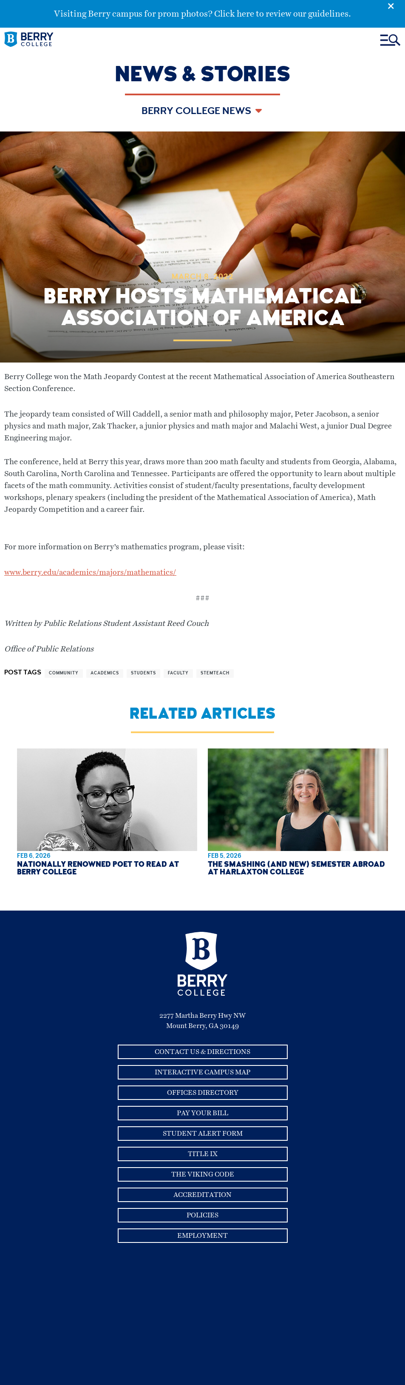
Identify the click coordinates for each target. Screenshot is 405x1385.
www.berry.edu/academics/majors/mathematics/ (90, 573)
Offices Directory (202, 1092)
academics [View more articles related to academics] (105, 673)
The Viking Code (202, 1174)
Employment (202, 1235)
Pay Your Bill (202, 1113)
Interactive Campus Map (202, 1072)
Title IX (203, 1154)
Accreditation (202, 1194)
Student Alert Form (203, 1133)
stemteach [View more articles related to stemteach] (215, 673)
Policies (202, 1215)
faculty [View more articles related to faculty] (178, 673)
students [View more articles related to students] (143, 673)
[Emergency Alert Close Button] (396, 5)
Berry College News (197, 112)
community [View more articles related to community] (64, 673)
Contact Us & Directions (202, 1051)
